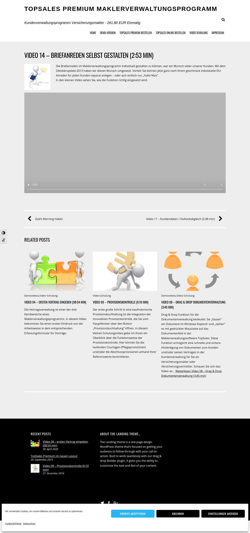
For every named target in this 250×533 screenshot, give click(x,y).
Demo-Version (108, 33)
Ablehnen (178, 513)
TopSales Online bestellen (171, 33)
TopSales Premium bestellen (136, 33)
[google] (115, 502)
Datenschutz (29, 523)
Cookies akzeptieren (133, 513)
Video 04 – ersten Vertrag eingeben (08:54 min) (55, 302)
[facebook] (108, 502)
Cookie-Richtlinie (13, 523)
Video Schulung (199, 33)
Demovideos (31, 295)
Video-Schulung (48, 295)
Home (93, 33)
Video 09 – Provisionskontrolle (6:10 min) (120, 302)
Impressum (218, 33)
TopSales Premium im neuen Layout (54, 456)
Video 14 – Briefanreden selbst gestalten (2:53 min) (88, 55)
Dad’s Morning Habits (46, 219)
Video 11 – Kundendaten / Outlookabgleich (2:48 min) (183, 219)
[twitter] (102, 502)
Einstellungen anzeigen (223, 513)
